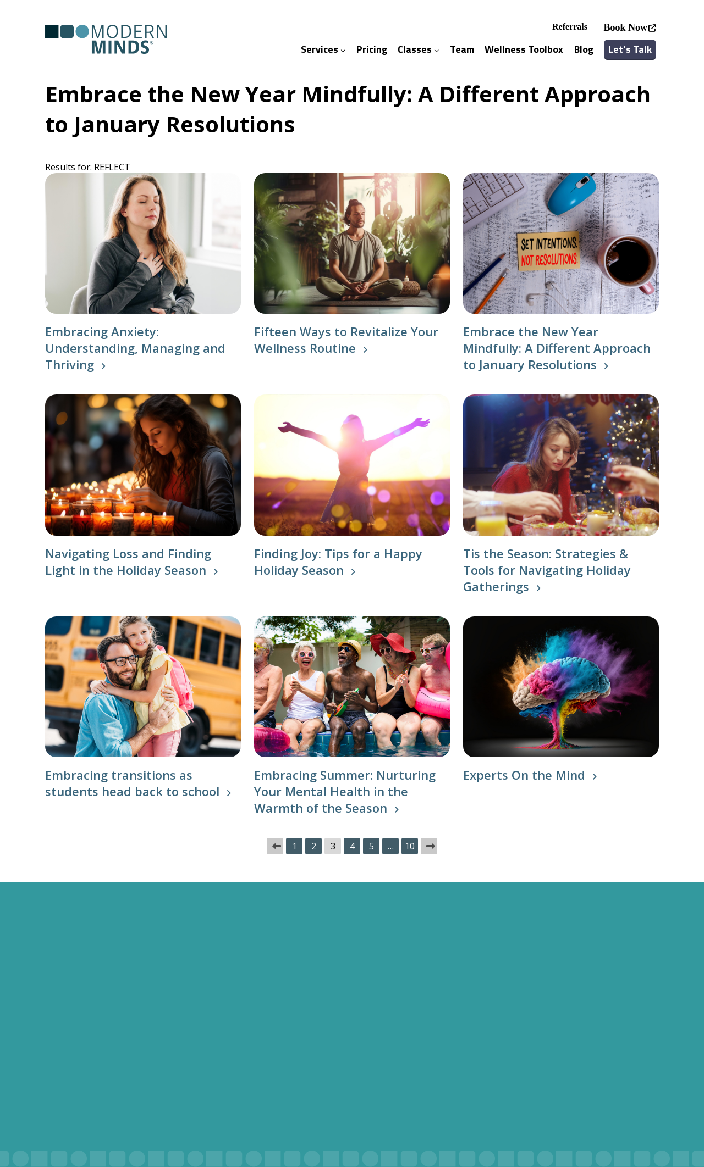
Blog (583, 49)
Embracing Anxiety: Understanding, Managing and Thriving (135, 348)
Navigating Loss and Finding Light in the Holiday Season (128, 561)
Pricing (371, 49)
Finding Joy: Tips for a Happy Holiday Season (338, 561)
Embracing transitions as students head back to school (132, 782)
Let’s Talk (630, 49)
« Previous (275, 846)
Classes (418, 49)
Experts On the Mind (524, 774)
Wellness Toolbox (524, 49)
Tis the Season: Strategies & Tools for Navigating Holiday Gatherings (547, 569)
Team (462, 49)
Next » (429, 846)
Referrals (569, 26)
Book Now (625, 27)
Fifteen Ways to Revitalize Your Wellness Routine (346, 339)
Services (323, 49)
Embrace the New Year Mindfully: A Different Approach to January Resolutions (557, 348)
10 (410, 846)
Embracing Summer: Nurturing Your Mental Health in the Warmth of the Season (345, 791)
